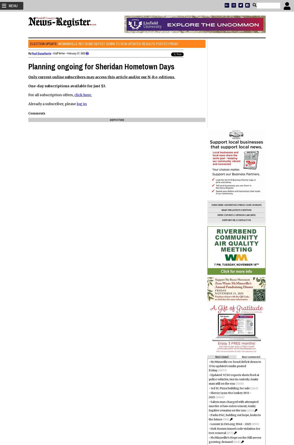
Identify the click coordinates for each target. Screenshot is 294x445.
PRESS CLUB (244, 115)
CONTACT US (244, 130)
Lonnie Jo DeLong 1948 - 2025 (230, 334)
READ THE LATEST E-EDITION (236, 120)
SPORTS (229, 125)
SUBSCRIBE (217, 115)
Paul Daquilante (41, 53)
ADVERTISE (231, 115)
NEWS (220, 125)
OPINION (239, 125)
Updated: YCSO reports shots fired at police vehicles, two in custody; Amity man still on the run (234, 290)
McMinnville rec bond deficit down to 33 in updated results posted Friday (104, 43)
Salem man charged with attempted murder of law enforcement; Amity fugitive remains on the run (233, 317)
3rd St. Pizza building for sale (230, 298)
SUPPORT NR (228, 130)
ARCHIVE (250, 125)
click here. (83, 95)
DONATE (257, 115)
